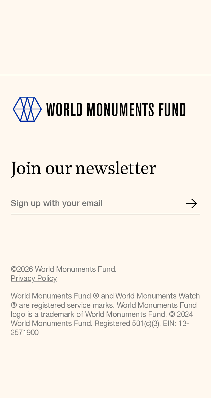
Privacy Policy (34, 278)
